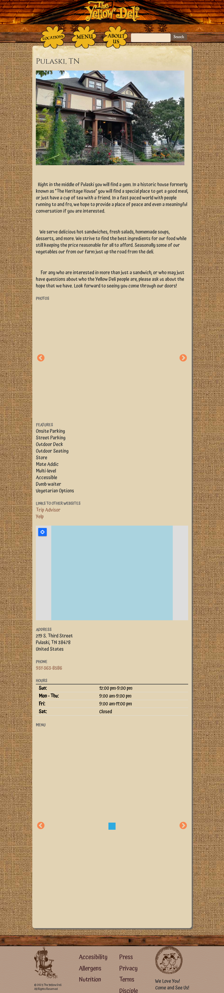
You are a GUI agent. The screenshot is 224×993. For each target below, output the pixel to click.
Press (126, 957)
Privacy (128, 968)
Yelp (40, 516)
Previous (41, 358)
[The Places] (52, 37)
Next (183, 358)
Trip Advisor (48, 510)
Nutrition (90, 979)
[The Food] (84, 37)
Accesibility (93, 957)
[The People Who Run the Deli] (115, 37)
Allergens (90, 968)
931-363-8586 (49, 668)
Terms (126, 979)
